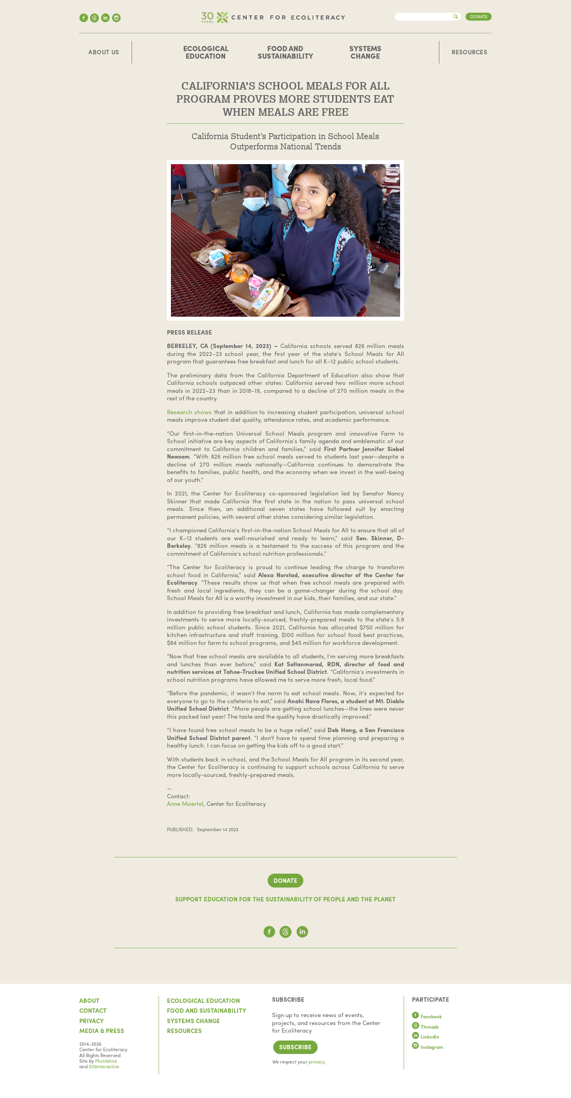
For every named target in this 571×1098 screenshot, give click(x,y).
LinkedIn (426, 1036)
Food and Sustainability (285, 52)
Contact (93, 1010)
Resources (469, 52)
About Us (103, 52)
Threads (425, 1026)
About (89, 1000)
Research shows (189, 411)
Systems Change (365, 52)
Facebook (427, 1016)
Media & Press (101, 1030)
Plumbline (106, 1060)
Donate (478, 16)
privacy (316, 1061)
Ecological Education (205, 52)
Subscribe (295, 1047)
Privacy (91, 1020)
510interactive (104, 1066)
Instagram (427, 1046)
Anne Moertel (185, 803)
